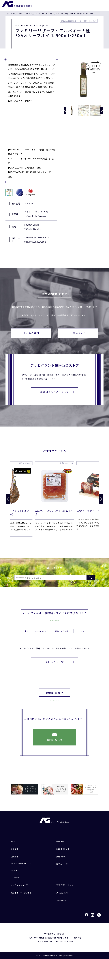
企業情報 (14, 856)
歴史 (15, 870)
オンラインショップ (19, 885)
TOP (13, 841)
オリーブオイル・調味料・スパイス (26, 13)
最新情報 (14, 849)
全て (26, 637)
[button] (101, 110)
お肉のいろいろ (41, 637)
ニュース (80, 637)
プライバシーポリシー (65, 885)
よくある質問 (35, 333)
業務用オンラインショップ (22, 892)
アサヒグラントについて (24, 863)
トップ (7, 13)
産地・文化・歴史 (62, 637)
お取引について (62, 849)
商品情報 (60, 841)
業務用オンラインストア (57, 392)
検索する (91, 577)
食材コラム (61, 856)
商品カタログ (61, 864)
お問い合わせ (82, 333)
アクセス (17, 877)
